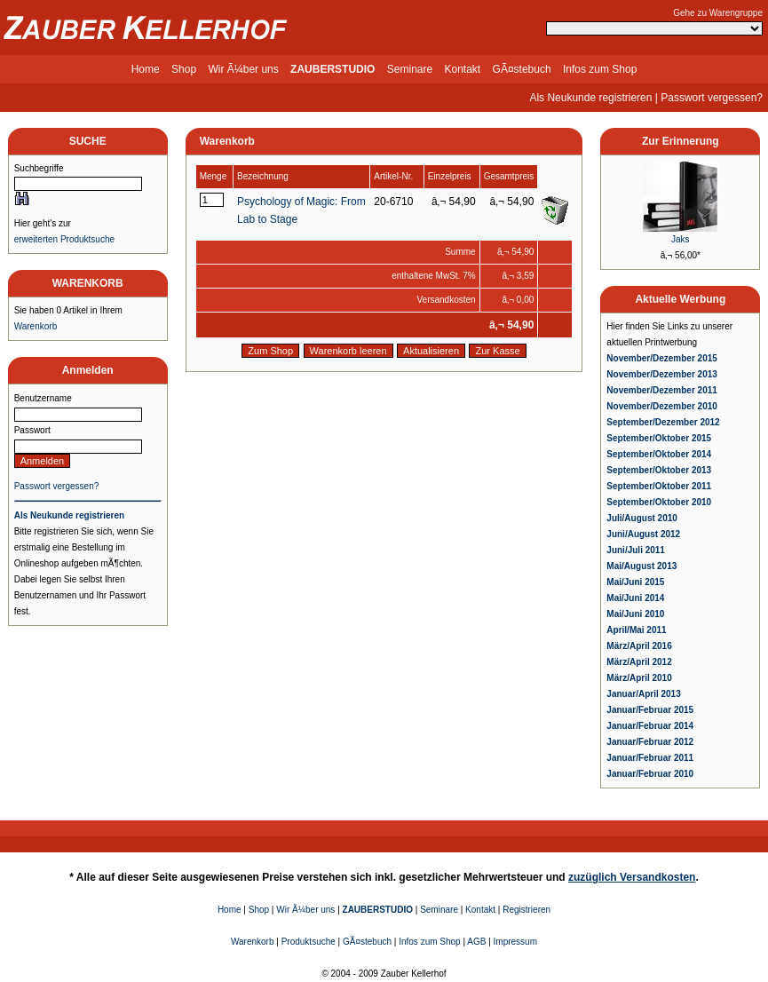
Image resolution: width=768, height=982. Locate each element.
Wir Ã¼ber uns (243, 69)
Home (145, 69)
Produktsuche (308, 941)
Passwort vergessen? (712, 97)
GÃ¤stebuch (522, 69)
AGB (476, 941)
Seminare (409, 69)
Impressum (515, 941)
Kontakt (463, 69)
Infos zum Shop (600, 69)
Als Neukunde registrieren (590, 97)
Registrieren (526, 910)
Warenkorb (36, 326)
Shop (183, 69)
